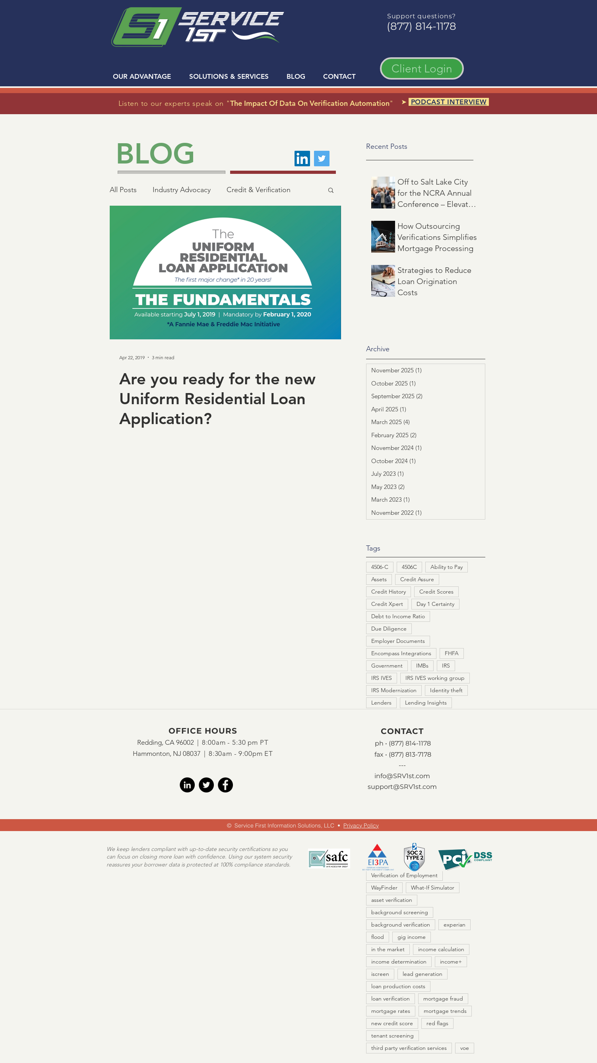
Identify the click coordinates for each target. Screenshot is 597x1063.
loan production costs (398, 986)
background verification (400, 924)
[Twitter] (322, 158)
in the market (388, 949)
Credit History (388, 591)
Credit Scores (436, 591)
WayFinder (384, 887)
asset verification (391, 899)
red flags (437, 1023)
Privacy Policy (361, 825)
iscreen (380, 973)
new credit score (392, 1023)
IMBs (422, 665)
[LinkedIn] (302, 158)
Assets (379, 579)
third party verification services (409, 1047)
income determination (398, 961)
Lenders (381, 702)
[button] (331, 191)
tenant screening (392, 1035)
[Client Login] (422, 68)
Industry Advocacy (182, 189)
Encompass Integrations (401, 653)
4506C (409, 566)
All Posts (123, 189)
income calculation (441, 949)
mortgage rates (390, 1010)
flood (377, 936)
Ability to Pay (446, 566)
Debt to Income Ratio (398, 616)
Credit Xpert (387, 603)
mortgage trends (445, 1010)
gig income (411, 936)
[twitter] (206, 784)
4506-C (379, 566)
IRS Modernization (394, 690)
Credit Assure (417, 579)
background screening (399, 912)
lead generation (422, 973)
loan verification (390, 998)
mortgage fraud (443, 998)
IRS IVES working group (435, 677)
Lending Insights (426, 702)
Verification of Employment (404, 875)
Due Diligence (389, 628)
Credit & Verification (259, 189)
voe (464, 1047)
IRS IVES (381, 677)
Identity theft (446, 690)
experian (454, 924)
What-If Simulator (432, 887)
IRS (446, 665)
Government (387, 665)
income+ (451, 961)
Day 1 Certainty (435, 603)
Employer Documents (398, 640)
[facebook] (225, 784)
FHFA (452, 653)
